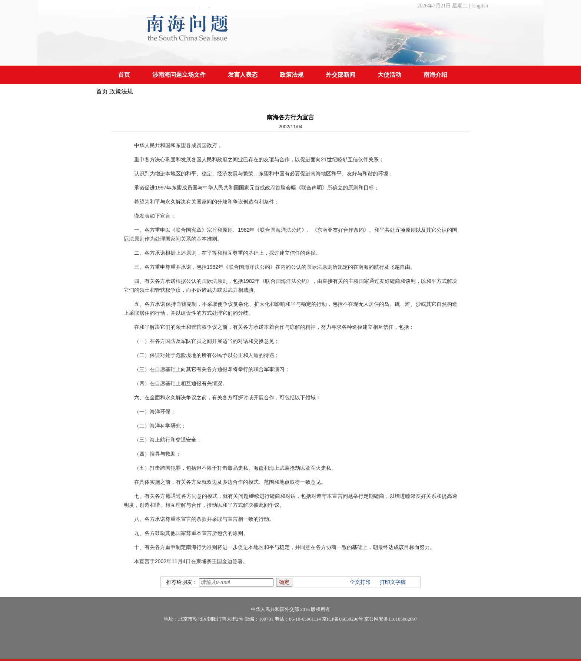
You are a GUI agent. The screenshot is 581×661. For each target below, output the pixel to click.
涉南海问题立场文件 (179, 75)
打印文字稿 (393, 582)
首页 (124, 75)
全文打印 (360, 582)
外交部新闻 (340, 75)
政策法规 (291, 75)
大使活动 (389, 75)
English (480, 6)
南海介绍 (435, 75)
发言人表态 (243, 75)
